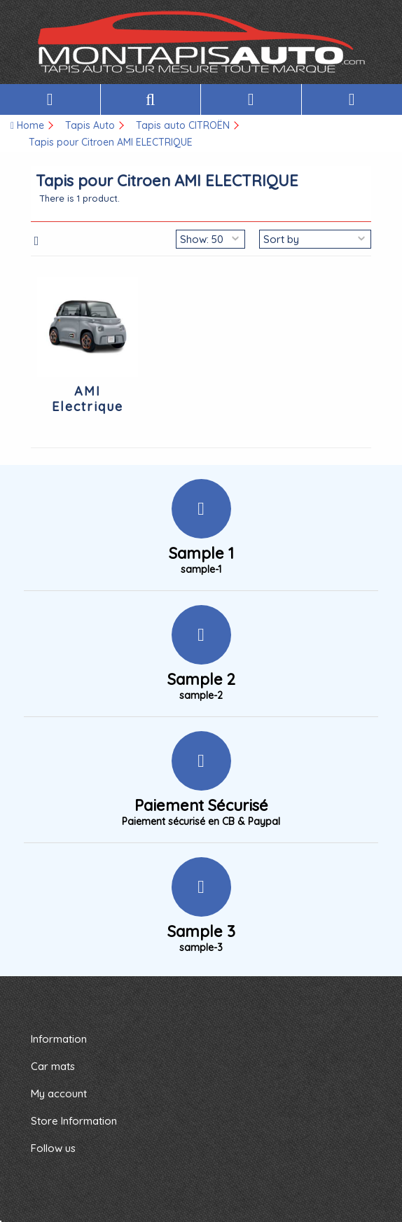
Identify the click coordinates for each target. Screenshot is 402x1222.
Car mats (53, 1066)
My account (59, 1093)
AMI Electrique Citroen (87, 406)
